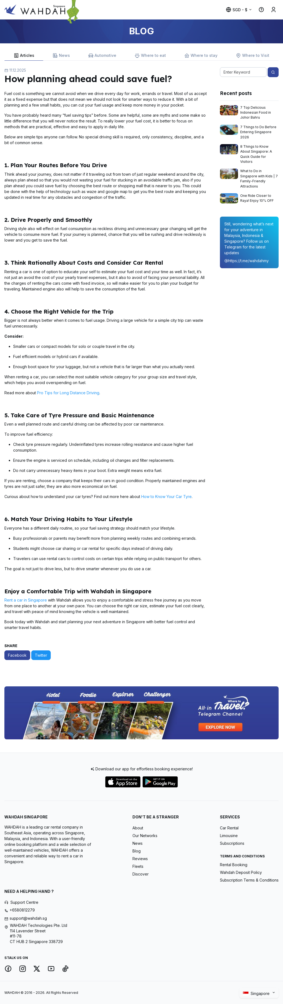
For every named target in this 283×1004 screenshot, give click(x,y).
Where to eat (150, 55)
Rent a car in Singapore (25, 600)
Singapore (257, 993)
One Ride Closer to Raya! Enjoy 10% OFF (257, 198)
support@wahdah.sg (28, 918)
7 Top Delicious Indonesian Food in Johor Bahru (255, 112)
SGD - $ (236, 9)
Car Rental (229, 828)
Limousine (229, 835)
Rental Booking (233, 864)
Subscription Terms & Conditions (249, 880)
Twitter (41, 655)
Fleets (137, 866)
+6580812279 (22, 910)
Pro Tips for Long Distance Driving (68, 392)
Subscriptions (232, 843)
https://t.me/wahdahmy (246, 260)
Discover (140, 874)
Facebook (17, 655)
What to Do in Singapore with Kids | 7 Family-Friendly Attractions (259, 178)
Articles (24, 55)
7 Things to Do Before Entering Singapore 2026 (258, 132)
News (61, 55)
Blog (136, 851)
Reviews (140, 858)
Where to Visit (252, 55)
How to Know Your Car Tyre (166, 496)
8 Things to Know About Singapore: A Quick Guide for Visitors (256, 154)
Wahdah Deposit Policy (241, 872)
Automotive (102, 55)
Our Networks (144, 835)
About (137, 828)
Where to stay (200, 55)
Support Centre (24, 902)
